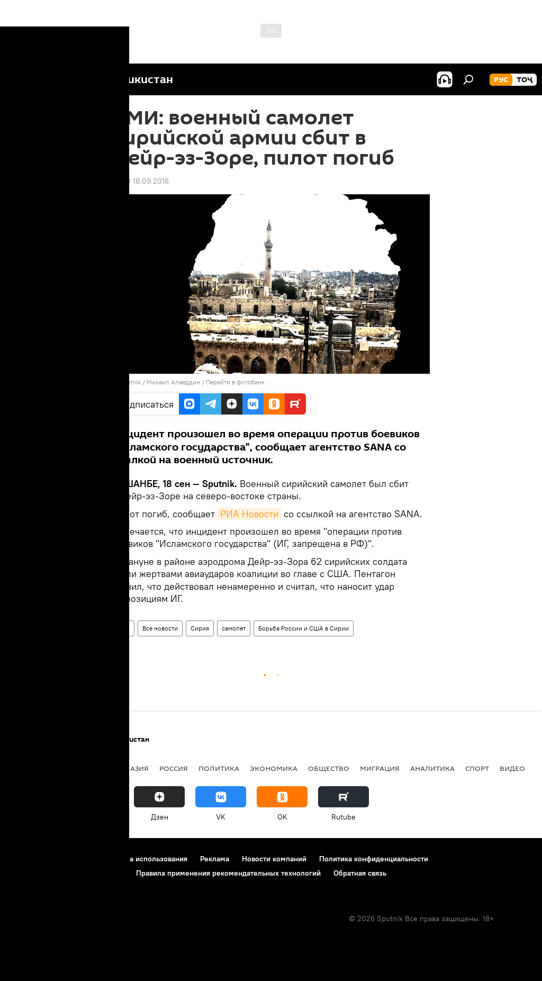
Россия (173, 768)
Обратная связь (359, 873)
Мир (123, 628)
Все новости (160, 628)
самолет (234, 628)
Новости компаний (274, 858)
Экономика (273, 768)
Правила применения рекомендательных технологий (228, 873)
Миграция (380, 768)
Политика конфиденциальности (373, 858)
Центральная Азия (112, 768)
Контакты (75, 858)
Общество (328, 768)
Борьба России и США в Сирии (303, 628)
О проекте (29, 858)
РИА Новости (249, 514)
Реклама (214, 858)
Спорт (477, 768)
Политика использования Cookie (67, 873)
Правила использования (145, 858)
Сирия (200, 628)
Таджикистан (38, 768)
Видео (512, 768)
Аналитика (432, 768)
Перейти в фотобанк (235, 382)
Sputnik (130, 382)
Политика (218, 768)
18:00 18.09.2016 (140, 181)
